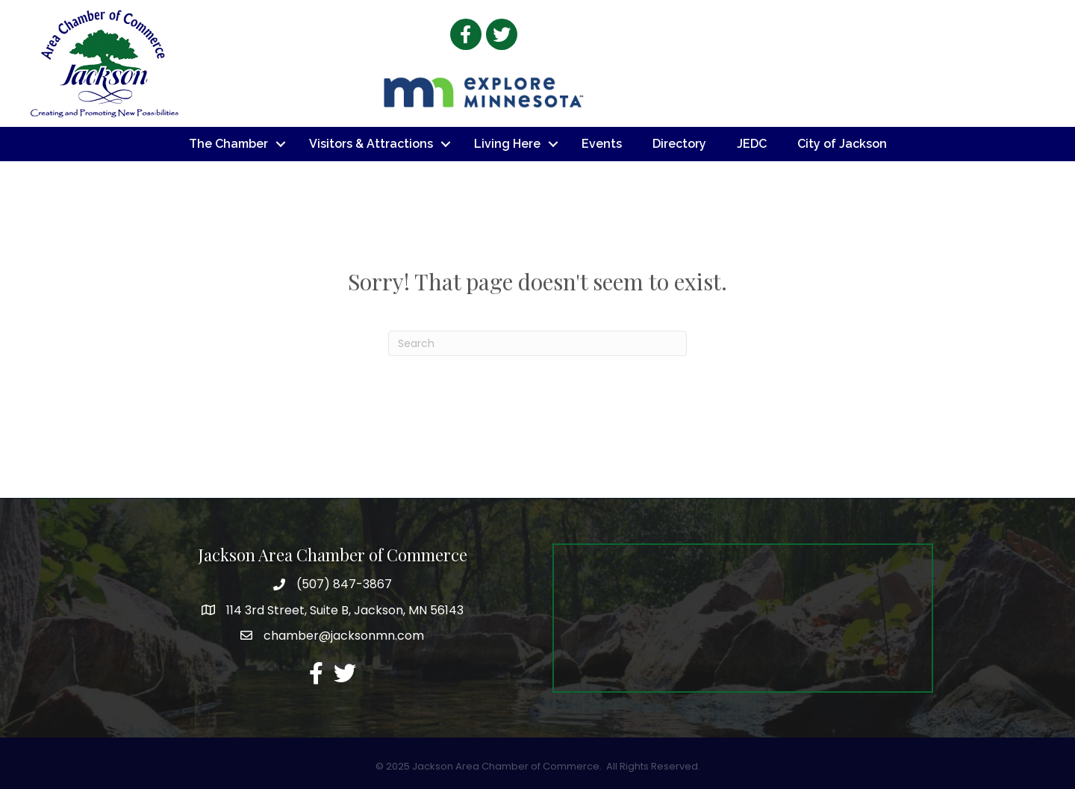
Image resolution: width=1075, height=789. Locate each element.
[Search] (537, 343)
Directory (679, 144)
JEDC (752, 144)
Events (602, 144)
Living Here (507, 144)
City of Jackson (842, 144)
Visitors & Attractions (371, 144)
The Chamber (228, 144)
